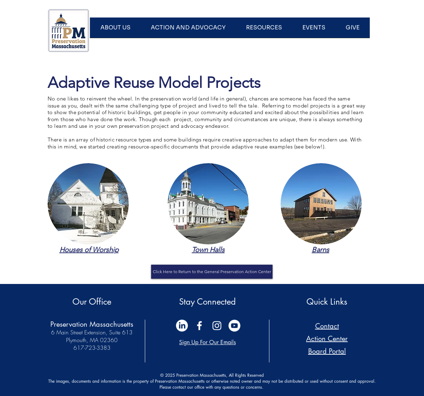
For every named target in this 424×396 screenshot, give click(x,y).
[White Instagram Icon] (217, 326)
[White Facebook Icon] (199, 326)
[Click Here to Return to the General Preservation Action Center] (212, 272)
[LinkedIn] (182, 326)
